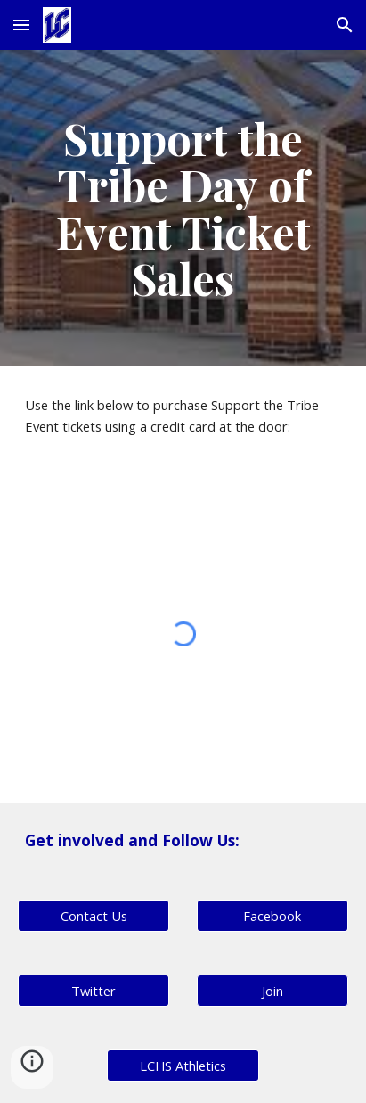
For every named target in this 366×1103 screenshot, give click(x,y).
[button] (21, 24)
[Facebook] (272, 916)
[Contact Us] (93, 916)
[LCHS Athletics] (182, 1066)
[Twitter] (93, 991)
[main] (183, 208)
